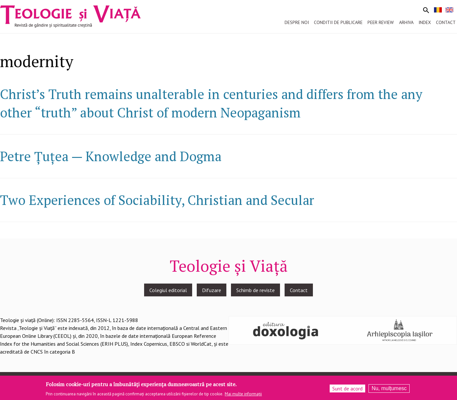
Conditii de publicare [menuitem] (338, 22)
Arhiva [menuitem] (406, 22)
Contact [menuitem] (446, 22)
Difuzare (211, 290)
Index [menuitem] (425, 22)
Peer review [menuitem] (381, 22)
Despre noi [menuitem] (297, 22)
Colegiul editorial (168, 290)
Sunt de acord (347, 390)
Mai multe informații (243, 395)
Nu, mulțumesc (389, 389)
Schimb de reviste (255, 290)
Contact (299, 290)
